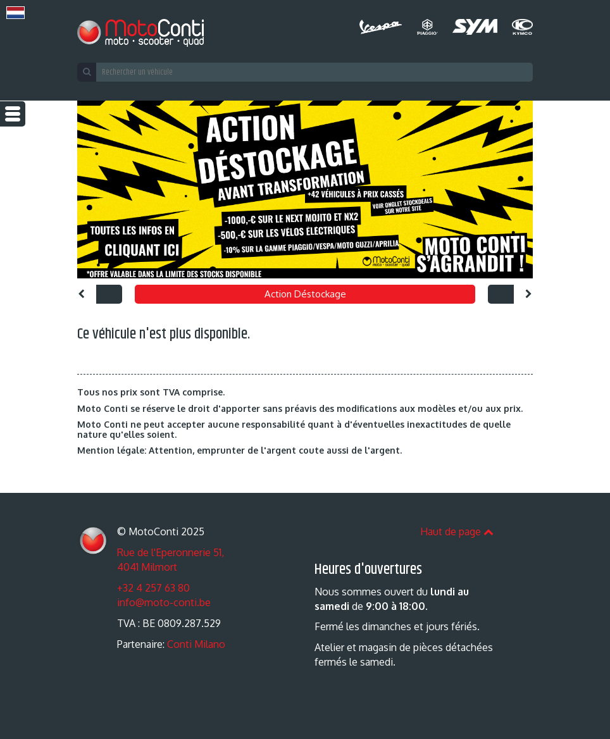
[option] (305, 189)
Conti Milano (196, 644)
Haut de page (457, 531)
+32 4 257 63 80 (153, 587)
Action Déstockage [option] (305, 294)
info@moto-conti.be (164, 602)
